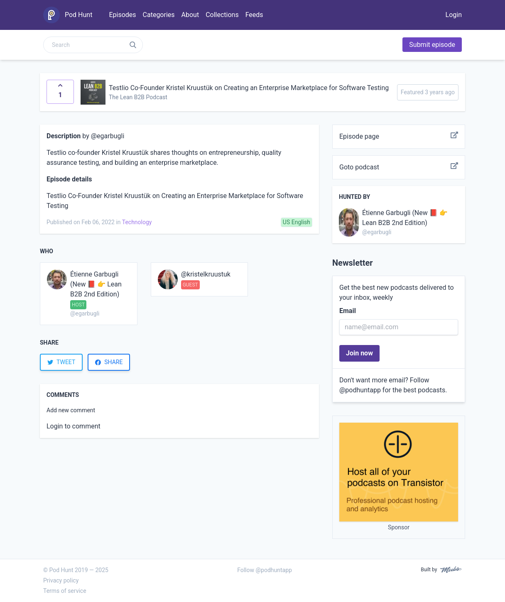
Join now (359, 353)
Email (347, 311)
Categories (159, 15)
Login (454, 15)
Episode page (398, 137)
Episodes (122, 15)
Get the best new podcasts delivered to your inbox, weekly (396, 292)
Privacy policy (60, 580)
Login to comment (74, 426)
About (190, 15)
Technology (137, 222)
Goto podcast (398, 167)
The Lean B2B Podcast (138, 97)
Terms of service (64, 590)
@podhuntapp (360, 390)
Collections (222, 15)
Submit (432, 45)
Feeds (254, 15)
